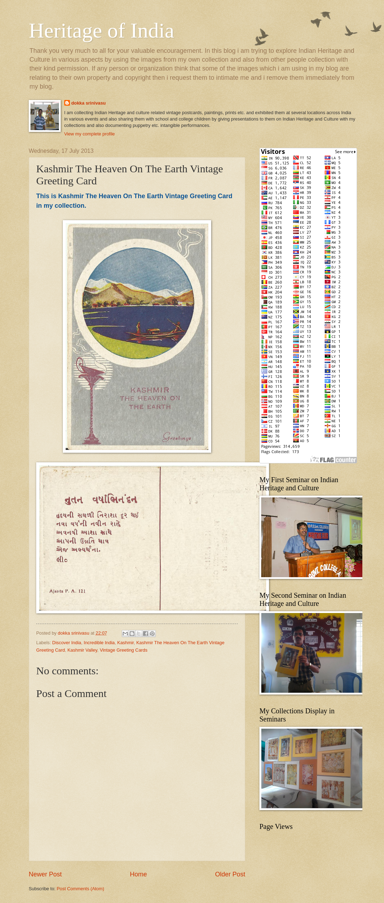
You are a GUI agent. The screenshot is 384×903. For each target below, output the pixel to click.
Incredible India (99, 642)
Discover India (66, 642)
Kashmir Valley (82, 650)
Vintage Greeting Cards (123, 650)
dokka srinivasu (88, 103)
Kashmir (125, 642)
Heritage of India (101, 30)
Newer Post (45, 874)
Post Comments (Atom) (80, 888)
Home (138, 874)
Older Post (230, 874)
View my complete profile (89, 133)
